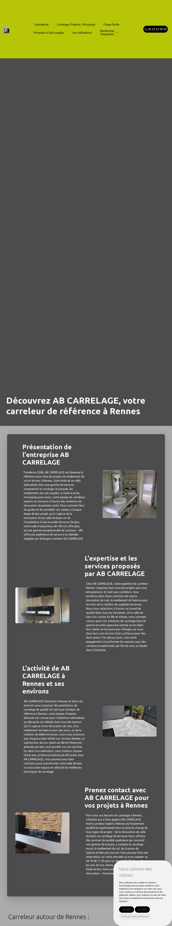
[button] (117, 32)
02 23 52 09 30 (155, 29)
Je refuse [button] (142, 909)
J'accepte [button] (126, 909)
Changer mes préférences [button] (135, 916)
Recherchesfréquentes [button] (107, 32)
